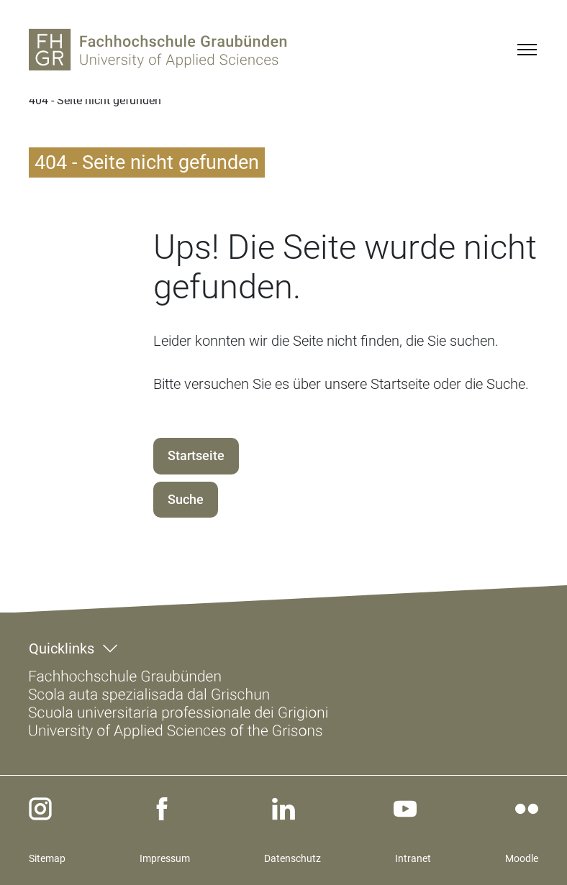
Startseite (196, 455)
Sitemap (47, 858)
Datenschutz (292, 858)
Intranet (413, 858)
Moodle (521, 858)
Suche (186, 499)
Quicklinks (61, 648)
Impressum (165, 858)
